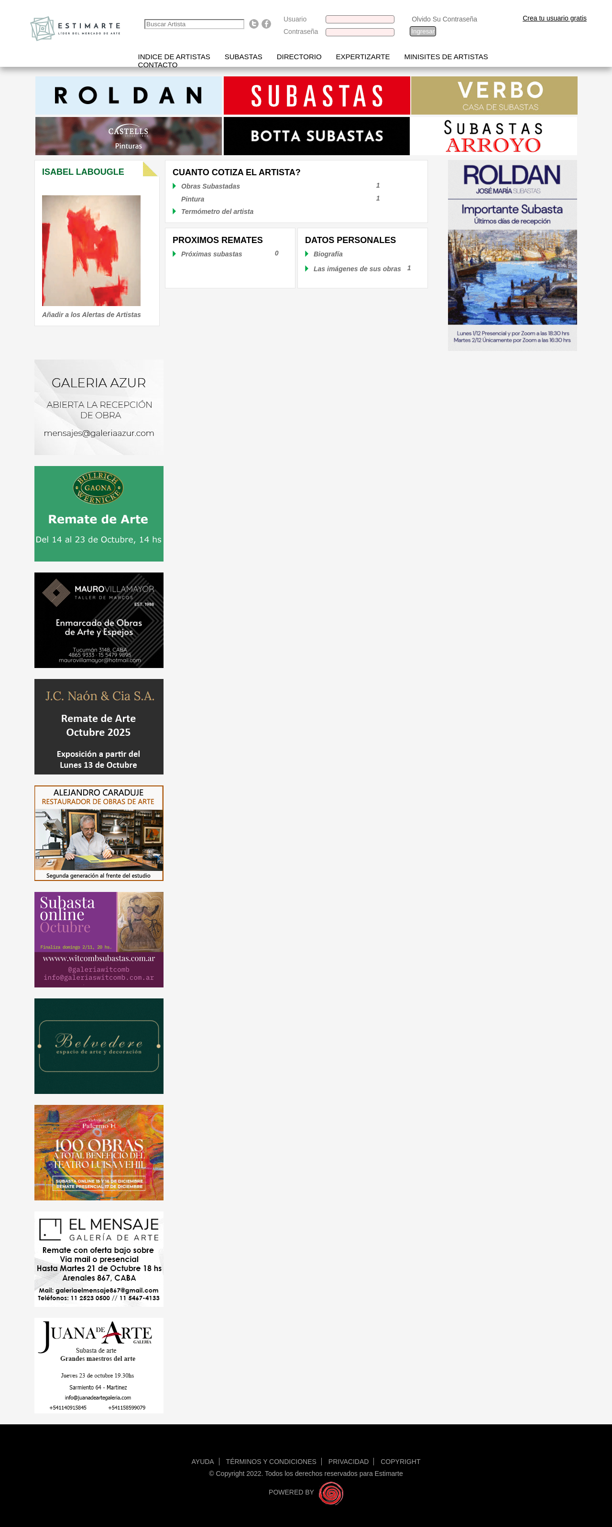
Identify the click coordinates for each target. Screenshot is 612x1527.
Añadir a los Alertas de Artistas (91, 314)
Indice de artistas (174, 57)
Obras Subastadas (290, 186)
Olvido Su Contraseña (444, 19)
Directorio (299, 57)
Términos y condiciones (271, 1461)
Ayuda (203, 1461)
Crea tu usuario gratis (555, 18)
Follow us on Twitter (254, 24)
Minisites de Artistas (446, 57)
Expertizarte (363, 57)
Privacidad (348, 1461)
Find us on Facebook (266, 24)
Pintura (290, 199)
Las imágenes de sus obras (357, 269)
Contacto (158, 65)
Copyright (400, 1461)
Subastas (243, 57)
